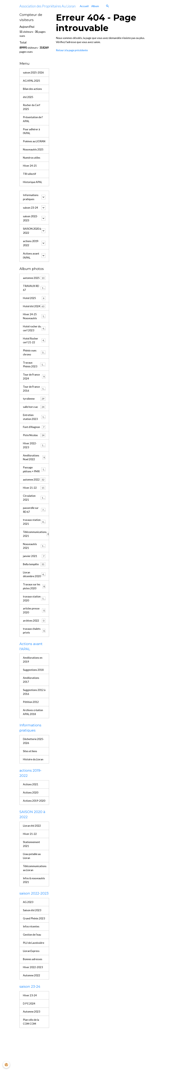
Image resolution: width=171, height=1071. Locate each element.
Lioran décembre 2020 (34, 596)
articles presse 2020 (34, 635)
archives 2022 (34, 646)
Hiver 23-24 (30, 1037)
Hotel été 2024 (34, 316)
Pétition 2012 (31, 729)
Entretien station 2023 (34, 432)
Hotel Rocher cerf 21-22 (34, 353)
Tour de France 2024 (34, 390)
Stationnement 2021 (32, 878)
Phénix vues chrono (34, 365)
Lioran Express (32, 992)
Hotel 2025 (34, 306)
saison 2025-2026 (33, 72)
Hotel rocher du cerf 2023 (34, 341)
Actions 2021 (31, 813)
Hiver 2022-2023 (34, 461)
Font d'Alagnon (34, 443)
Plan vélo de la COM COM (31, 1064)
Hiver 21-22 (34, 505)
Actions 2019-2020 (31, 832)
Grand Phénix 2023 (31, 957)
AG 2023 (28, 938)
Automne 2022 (32, 1017)
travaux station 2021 (34, 540)
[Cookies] (6, 1064)
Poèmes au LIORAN (29, 145)
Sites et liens (30, 779)
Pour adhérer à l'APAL (32, 132)
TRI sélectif (30, 180)
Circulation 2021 (34, 515)
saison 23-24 (30, 214)
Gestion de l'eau (32, 975)
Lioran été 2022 (32, 859)
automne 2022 (34, 497)
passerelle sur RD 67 (34, 527)
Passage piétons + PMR (34, 486)
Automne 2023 (32, 1054)
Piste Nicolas (34, 451)
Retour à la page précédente (73, 50)
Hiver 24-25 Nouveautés (34, 328)
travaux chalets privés (34, 656)
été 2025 (28, 97)
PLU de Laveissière (34, 984)
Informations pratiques (30, 204)
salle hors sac (34, 422)
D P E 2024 (29, 1046)
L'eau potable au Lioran (32, 891)
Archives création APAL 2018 (33, 739)
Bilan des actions (33, 89)
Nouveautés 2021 (34, 565)
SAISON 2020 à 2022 (32, 237)
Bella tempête (34, 584)
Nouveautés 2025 (33, 155)
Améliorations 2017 (31, 706)
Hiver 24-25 (30, 172)
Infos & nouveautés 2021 (33, 915)
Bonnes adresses (33, 1000)
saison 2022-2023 (30, 225)
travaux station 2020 (34, 623)
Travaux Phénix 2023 (34, 378)
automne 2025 (34, 285)
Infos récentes (31, 967)
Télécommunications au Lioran (35, 903)
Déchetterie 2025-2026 (34, 769)
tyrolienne (34, 414)
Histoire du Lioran (33, 788)
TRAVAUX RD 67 (34, 295)
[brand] (47, 6)
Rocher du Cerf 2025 (32, 108)
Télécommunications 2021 (36, 552)
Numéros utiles (32, 164)
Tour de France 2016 (34, 403)
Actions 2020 (31, 821)
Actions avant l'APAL (31, 262)
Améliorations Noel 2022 (34, 473)
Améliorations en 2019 (33, 685)
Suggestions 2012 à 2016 (33, 719)
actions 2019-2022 (31, 250)
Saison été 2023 (32, 946)
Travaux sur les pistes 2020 (34, 610)
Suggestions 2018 (33, 696)
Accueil (84, 6)
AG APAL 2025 (31, 81)
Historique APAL (33, 189)
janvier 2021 (34, 575)
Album (95, 6)
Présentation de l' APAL (33, 120)
